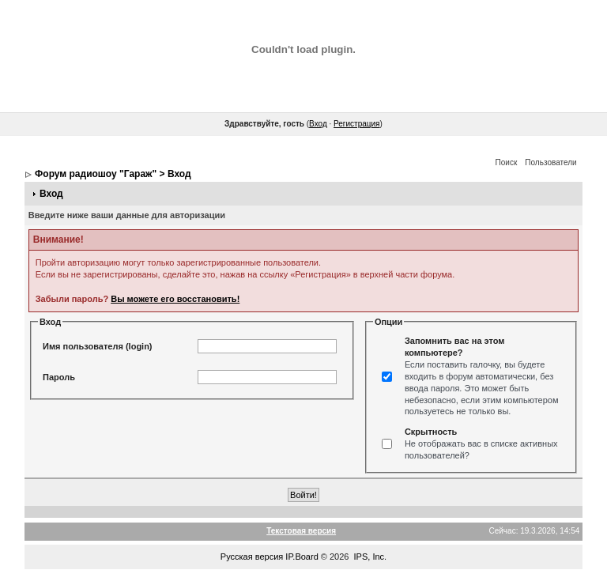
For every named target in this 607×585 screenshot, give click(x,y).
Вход (318, 123)
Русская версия (252, 556)
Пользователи (550, 162)
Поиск (507, 162)
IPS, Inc (369, 556)
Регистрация (356, 123)
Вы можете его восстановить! (175, 299)
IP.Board (301, 556)
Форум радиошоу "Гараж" (95, 173)
